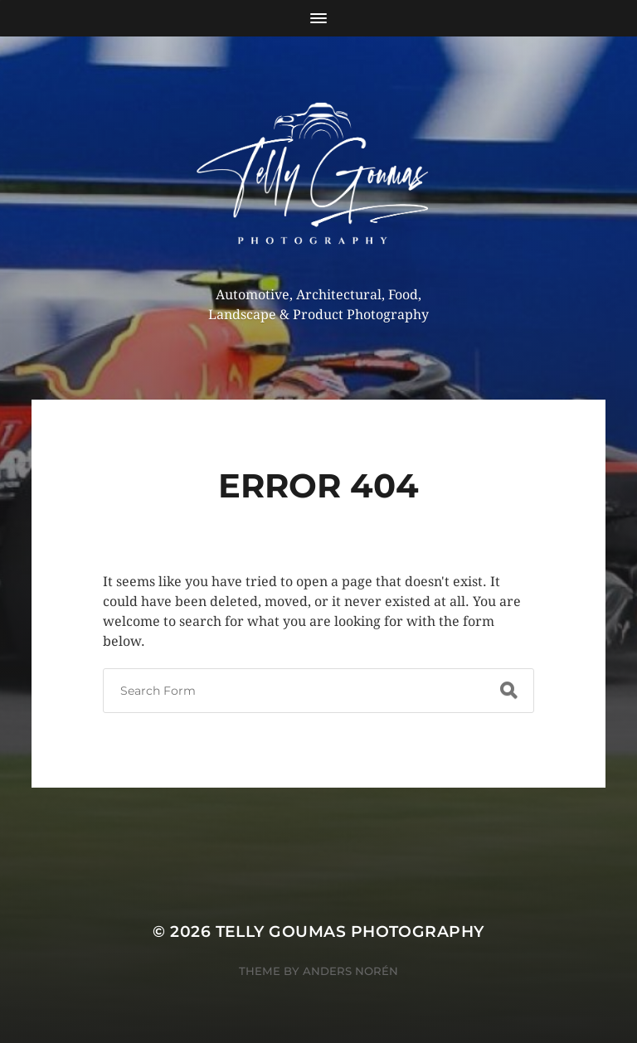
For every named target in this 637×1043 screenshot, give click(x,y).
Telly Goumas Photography (350, 931)
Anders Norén (350, 971)
